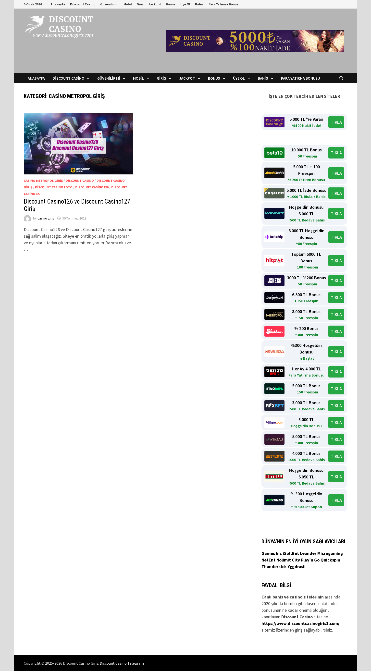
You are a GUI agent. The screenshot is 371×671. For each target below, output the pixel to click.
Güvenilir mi (109, 4)
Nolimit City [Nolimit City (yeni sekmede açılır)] (288, 560)
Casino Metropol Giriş (43, 180)
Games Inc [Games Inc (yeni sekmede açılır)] (272, 553)
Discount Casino (82, 4)
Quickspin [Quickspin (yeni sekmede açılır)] (330, 560)
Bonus (170, 4)
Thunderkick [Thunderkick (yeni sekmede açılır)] (274, 566)
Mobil (128, 4)
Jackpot (154, 4)
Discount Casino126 (92, 187)
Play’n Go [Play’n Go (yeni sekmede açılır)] (311, 560)
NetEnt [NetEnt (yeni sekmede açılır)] (268, 560)
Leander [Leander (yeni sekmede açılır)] (308, 553)
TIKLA (336, 122)
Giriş (140, 4)
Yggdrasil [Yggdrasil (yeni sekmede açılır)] (297, 566)
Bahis (199, 4)
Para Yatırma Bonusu (224, 4)
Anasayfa (57, 4)
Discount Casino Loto (54, 187)
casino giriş (45, 218)
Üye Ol (185, 4)
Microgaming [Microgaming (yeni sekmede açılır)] (330, 553)
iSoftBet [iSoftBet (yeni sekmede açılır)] (291, 553)
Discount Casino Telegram (122, 663)
